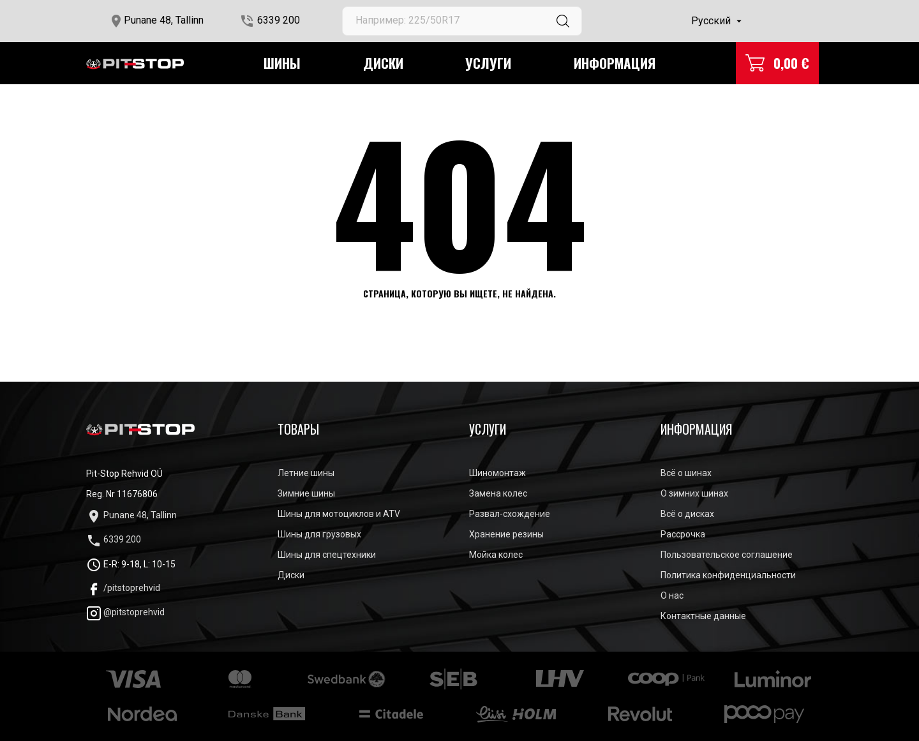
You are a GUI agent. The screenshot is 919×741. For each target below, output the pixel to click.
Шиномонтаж (497, 473)
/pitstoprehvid (123, 588)
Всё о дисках (687, 514)
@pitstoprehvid (125, 612)
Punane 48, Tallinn (164, 20)
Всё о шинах (686, 473)
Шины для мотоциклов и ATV (339, 514)
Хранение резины (506, 534)
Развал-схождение (509, 514)
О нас (672, 595)
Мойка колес (496, 555)
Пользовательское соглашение (727, 555)
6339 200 (278, 20)
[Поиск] (462, 21)
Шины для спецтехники (327, 555)
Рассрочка (683, 534)
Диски (383, 63)
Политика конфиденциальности (728, 575)
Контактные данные (703, 616)
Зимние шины (306, 493)
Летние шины (306, 473)
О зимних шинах (694, 493)
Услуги (488, 63)
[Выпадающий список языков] (718, 21)
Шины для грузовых (319, 534)
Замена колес (498, 493)
